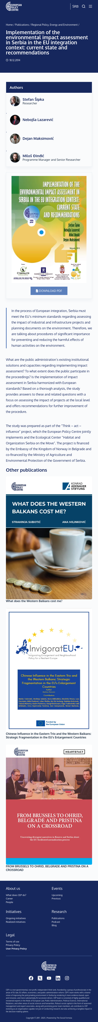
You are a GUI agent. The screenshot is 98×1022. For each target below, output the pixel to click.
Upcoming (57, 895)
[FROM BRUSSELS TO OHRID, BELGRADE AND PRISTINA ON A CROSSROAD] (49, 805)
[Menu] (90, 6)
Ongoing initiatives (16, 918)
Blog (54, 925)
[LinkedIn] (58, 978)
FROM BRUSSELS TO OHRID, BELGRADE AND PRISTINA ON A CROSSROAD (47, 868)
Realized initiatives (16, 921)
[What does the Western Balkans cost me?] (49, 537)
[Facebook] (31, 978)
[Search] (83, 6)
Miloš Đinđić (33, 155)
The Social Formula (64, 1018)
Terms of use (12, 941)
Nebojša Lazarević (38, 119)
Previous (56, 898)
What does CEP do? (16, 895)
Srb (75, 6)
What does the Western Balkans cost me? (34, 601)
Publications (22, 24)
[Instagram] (67, 978)
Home (9, 24)
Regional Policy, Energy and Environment (54, 24)
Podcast (56, 921)
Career (9, 898)
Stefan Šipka (33, 99)
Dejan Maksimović (38, 138)
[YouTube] (49, 978)
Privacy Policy (13, 945)
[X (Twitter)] (40, 978)
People (9, 902)
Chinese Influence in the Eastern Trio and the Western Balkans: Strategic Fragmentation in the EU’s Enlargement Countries (48, 735)
